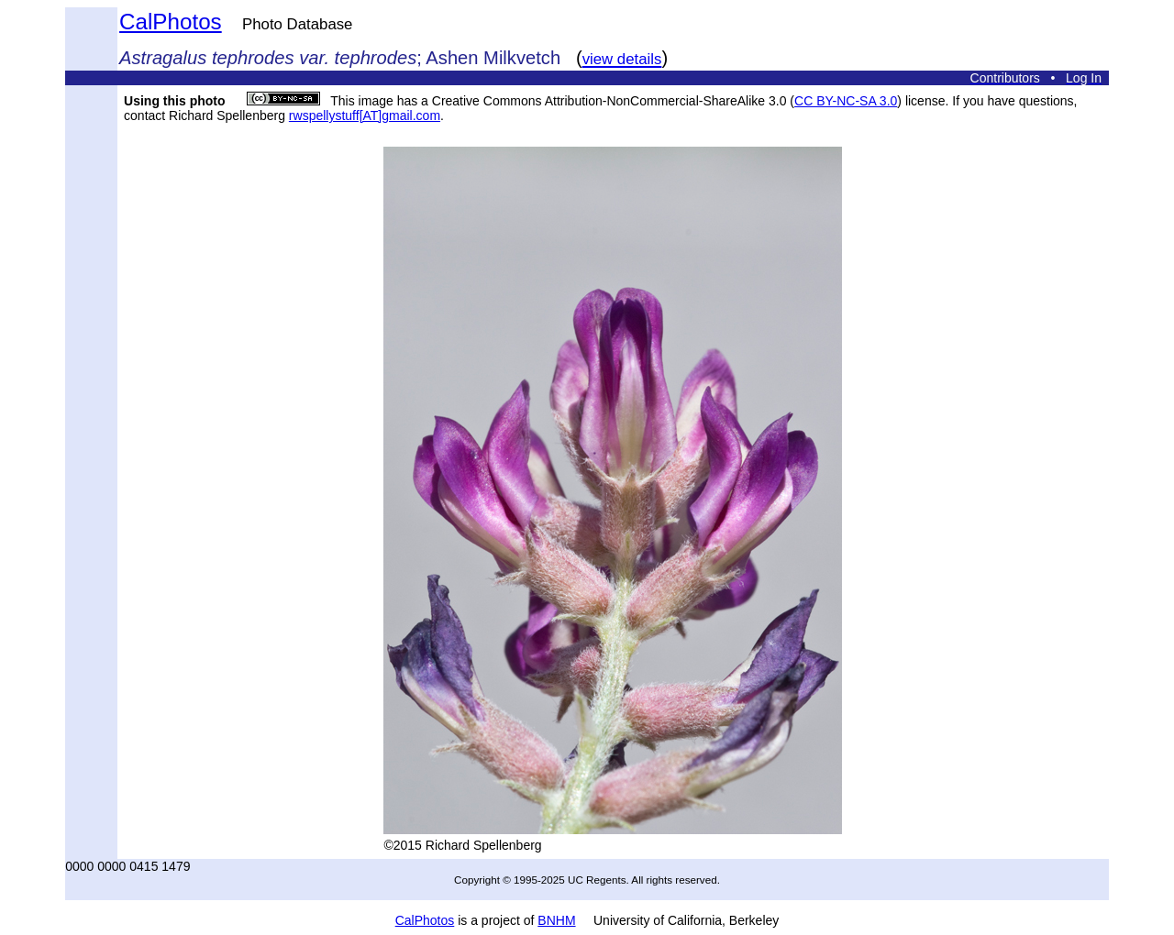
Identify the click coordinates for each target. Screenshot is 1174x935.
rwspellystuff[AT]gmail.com (364, 115)
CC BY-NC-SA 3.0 (845, 101)
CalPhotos (170, 21)
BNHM (556, 920)
